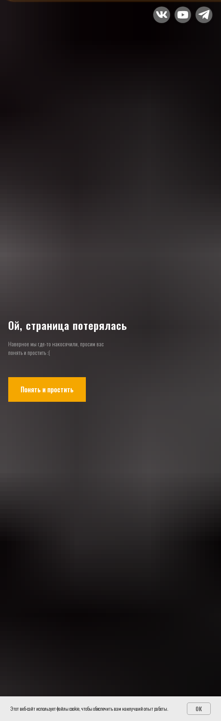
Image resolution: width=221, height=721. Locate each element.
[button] (183, 15)
